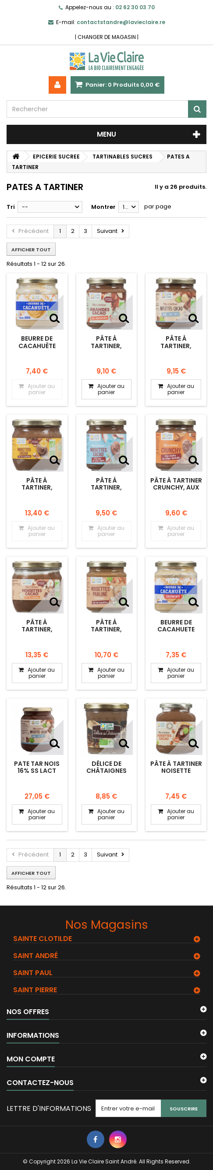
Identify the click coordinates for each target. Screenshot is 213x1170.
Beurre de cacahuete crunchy (176, 629)
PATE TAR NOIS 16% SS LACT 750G (37, 770)
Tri (11, 207)
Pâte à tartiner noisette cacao (176, 770)
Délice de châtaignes (106, 767)
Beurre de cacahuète (37, 342)
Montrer (103, 207)
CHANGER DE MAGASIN (107, 37)
